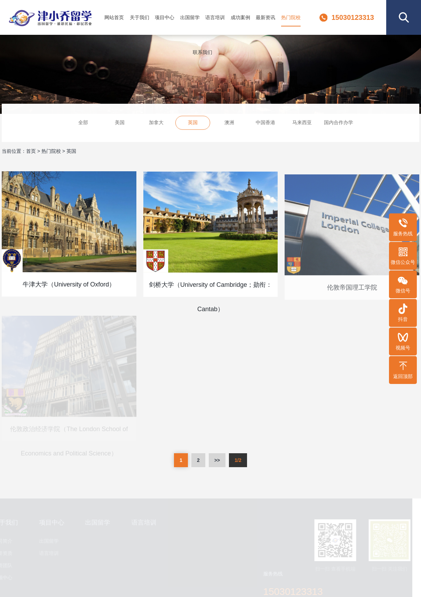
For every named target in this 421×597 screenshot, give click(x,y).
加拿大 (156, 123)
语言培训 (215, 17)
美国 (120, 123)
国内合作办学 (338, 123)
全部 (83, 123)
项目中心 (164, 17)
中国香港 (265, 123)
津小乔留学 (50, 17)
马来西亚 (302, 123)
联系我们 (202, 52)
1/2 (238, 460)
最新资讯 (265, 17)
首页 (31, 151)
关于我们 (139, 17)
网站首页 (114, 17)
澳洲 (229, 123)
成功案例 (240, 17)
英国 (193, 123)
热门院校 (291, 17)
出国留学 (190, 17)
